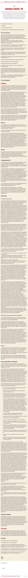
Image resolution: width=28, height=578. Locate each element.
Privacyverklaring (4, 562)
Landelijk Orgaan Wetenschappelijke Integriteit (14, 2)
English (3, 568)
